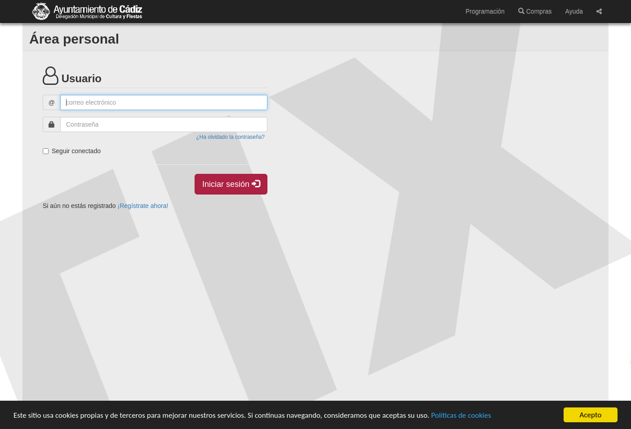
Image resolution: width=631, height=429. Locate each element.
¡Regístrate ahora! (143, 205)
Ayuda (574, 11)
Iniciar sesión (231, 184)
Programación (485, 11)
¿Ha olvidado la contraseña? (230, 137)
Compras (535, 11)
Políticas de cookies (461, 415)
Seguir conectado (72, 151)
